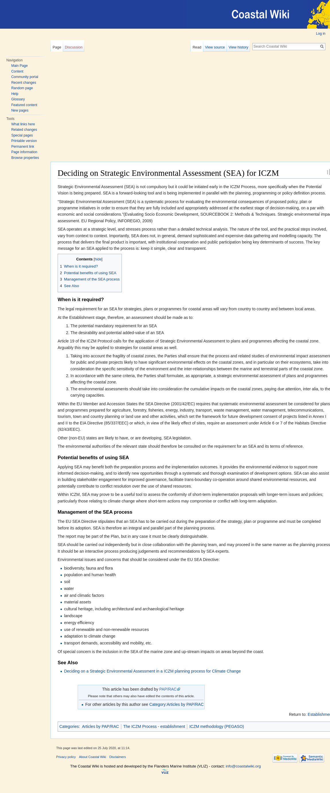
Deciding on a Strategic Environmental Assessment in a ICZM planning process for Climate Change (152, 671)
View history (238, 47)
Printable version (24, 141)
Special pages (22, 135)
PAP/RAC (168, 689)
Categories (69, 726)
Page (56, 47)
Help (14, 94)
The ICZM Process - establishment (154, 726)
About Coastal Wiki (92, 757)
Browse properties (25, 158)
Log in (320, 34)
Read (197, 47)
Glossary (18, 99)
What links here (23, 124)
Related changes (24, 130)
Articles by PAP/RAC (100, 726)
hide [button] (98, 259)
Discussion (74, 47)
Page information (24, 152)
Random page (22, 88)
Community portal (24, 77)
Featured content (24, 105)
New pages (19, 110)
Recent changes (23, 83)
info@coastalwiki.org (243, 766)
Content (17, 71)
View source (215, 47)
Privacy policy (66, 757)
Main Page (19, 66)
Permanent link (22, 147)
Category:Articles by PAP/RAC (176, 704)
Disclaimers (117, 757)
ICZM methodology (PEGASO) (216, 726)
